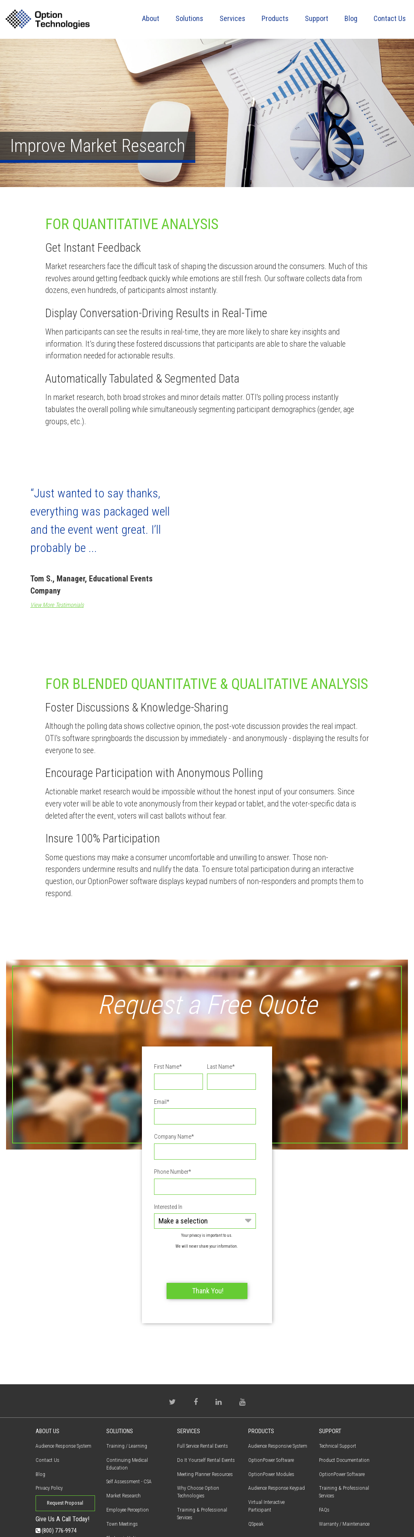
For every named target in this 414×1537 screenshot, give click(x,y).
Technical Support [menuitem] (337, 1400)
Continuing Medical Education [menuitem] (127, 1418)
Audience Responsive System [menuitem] (277, 1400)
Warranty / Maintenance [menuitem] (344, 1479)
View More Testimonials (57, 605)
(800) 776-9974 (56, 1485)
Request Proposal (65, 1458)
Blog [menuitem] (350, 18)
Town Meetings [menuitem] (122, 1479)
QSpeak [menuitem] (256, 1479)
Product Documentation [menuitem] (344, 1414)
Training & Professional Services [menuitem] (202, 1468)
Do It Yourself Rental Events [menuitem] (206, 1414)
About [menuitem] (150, 18)
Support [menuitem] (316, 18)
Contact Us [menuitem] (390, 18)
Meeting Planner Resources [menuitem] (205, 1428)
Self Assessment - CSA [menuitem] (129, 1436)
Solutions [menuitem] (189, 18)
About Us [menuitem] (47, 1386)
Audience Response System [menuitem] (63, 1400)
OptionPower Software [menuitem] (271, 1414)
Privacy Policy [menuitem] (49, 1443)
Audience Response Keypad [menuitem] (276, 1443)
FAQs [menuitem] (324, 1464)
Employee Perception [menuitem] (127, 1464)
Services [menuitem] (232, 18)
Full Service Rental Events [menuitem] (202, 1400)
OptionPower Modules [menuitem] (271, 1428)
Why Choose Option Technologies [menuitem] (198, 1446)
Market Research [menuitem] (123, 1450)
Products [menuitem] (275, 18)
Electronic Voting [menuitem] (124, 1493)
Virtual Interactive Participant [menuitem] (266, 1461)
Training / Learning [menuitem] (126, 1400)
